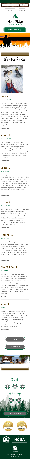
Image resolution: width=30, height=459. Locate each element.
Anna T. (5, 304)
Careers (10, 10)
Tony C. (5, 96)
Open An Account (10, 8)
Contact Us (21, 10)
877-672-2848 (17, 413)
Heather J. (7, 235)
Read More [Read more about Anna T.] (5, 128)
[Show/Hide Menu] (28, 1)
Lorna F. (5, 167)
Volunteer (22, 8)
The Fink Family (10, 267)
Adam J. (5, 135)
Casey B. (6, 202)
